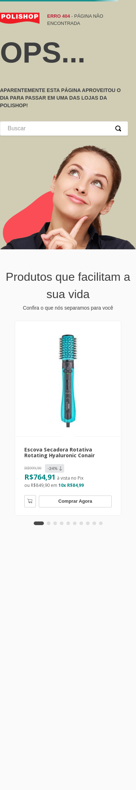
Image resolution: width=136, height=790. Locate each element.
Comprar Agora (75, 501)
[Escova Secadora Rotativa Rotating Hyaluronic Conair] (68, 418)
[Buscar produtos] (119, 128)
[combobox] (64, 128)
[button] (39, 523)
